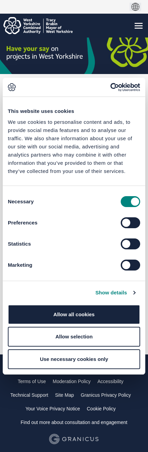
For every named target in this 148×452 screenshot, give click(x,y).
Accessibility (110, 381)
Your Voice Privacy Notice (53, 408)
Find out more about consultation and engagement (74, 422)
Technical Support (29, 395)
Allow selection (73, 336)
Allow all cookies (74, 314)
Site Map (64, 395)
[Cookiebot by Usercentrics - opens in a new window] (110, 87)
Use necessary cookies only (74, 359)
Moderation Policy (71, 381)
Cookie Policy (101, 408)
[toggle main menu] (139, 26)
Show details (111, 292)
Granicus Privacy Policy (106, 395)
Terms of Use (32, 381)
